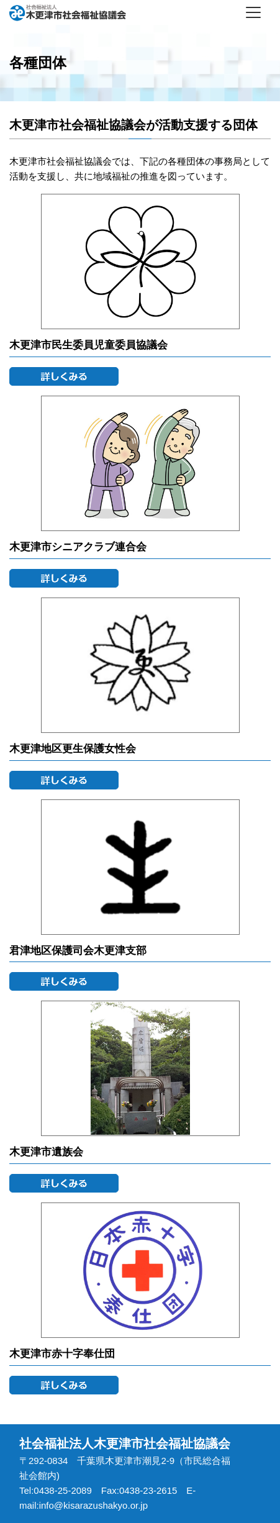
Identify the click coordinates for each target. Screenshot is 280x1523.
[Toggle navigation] (253, 12)
